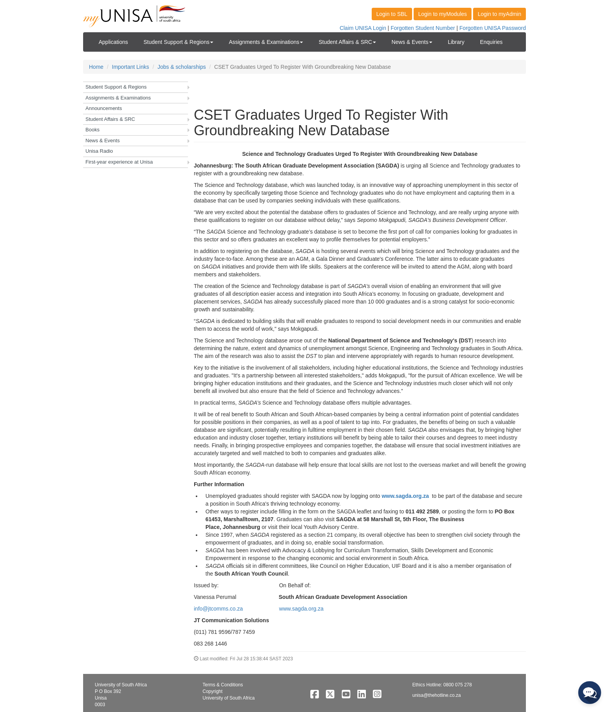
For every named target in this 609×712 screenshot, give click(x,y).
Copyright (213, 691)
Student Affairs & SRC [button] (347, 42)
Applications (113, 42)
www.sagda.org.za (405, 496)
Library (456, 42)
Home (96, 67)
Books (92, 130)
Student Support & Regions (116, 87)
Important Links (130, 67)
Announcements (103, 108)
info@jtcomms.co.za (218, 609)
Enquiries (491, 42)
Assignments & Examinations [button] (266, 42)
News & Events (102, 140)
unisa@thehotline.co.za (436, 695)
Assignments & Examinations (118, 98)
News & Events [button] (412, 42)
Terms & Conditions (223, 685)
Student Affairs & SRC (110, 119)
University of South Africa (229, 698)
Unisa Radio (99, 151)
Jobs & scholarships (181, 67)
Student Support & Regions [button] (179, 42)
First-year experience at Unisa (119, 162)
